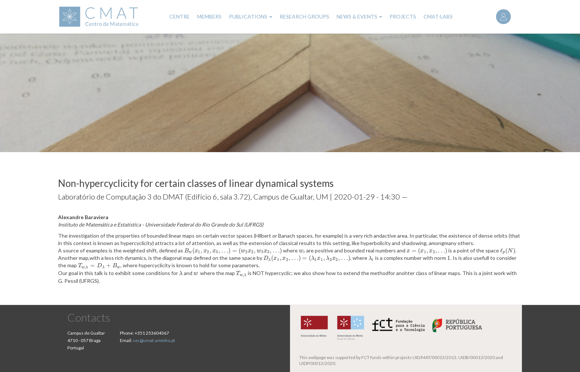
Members (209, 16)
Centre (179, 16)
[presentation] (233, 250)
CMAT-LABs (438, 16)
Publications (250, 16)
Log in (503, 16)
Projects (403, 16)
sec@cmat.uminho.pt (154, 340)
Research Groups (304, 16)
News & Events (359, 16)
